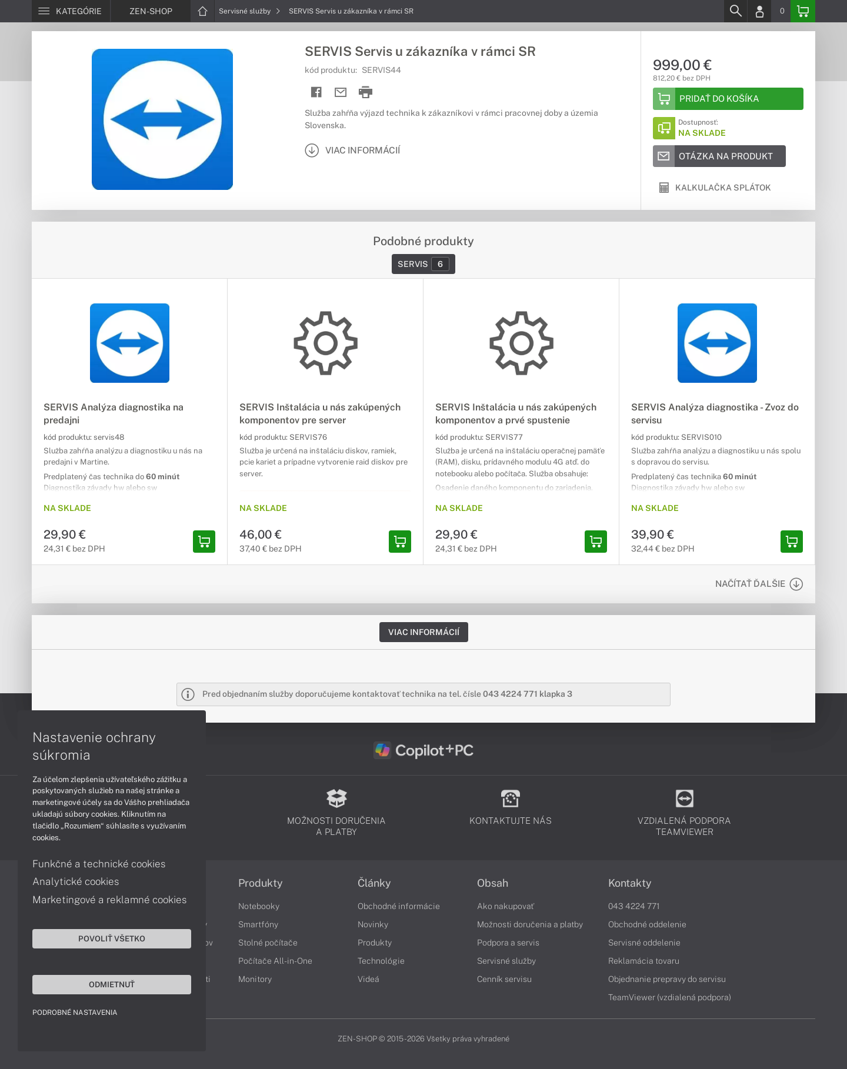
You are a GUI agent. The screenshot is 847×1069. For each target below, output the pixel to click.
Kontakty (630, 883)
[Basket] (803, 11)
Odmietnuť (112, 984)
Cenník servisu (504, 979)
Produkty (260, 883)
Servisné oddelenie (644, 942)
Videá (368, 979)
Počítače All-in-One (275, 961)
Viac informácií (423, 632)
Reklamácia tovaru (643, 961)
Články (374, 883)
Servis (423, 264)
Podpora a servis (508, 942)
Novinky (373, 924)
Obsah (492, 883)
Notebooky (258, 906)
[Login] (759, 11)
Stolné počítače (268, 942)
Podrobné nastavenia (75, 1012)
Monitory (255, 979)
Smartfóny (258, 924)
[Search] (735, 11)
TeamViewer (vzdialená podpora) (669, 997)
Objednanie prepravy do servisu (667, 979)
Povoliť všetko (111, 938)
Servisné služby (250, 11)
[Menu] (71, 11)
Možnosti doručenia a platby (530, 924)
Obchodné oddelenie (647, 924)
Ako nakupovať (505, 906)
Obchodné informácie (399, 906)
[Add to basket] (728, 99)
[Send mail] (340, 92)
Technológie (381, 961)
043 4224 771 (634, 906)
